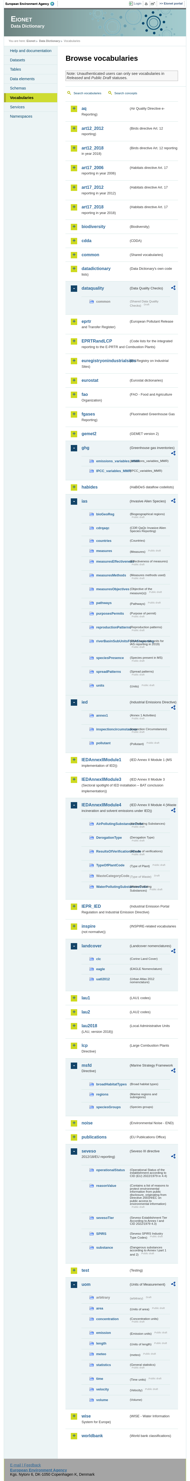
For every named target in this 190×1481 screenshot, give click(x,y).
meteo (101, 1354)
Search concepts (125, 93)
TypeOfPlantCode (110, 865)
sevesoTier (105, 1218)
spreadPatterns (108, 672)
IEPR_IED (91, 906)
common (90, 254)
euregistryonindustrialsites (105, 360)
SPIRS (101, 1234)
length (101, 1343)
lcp (84, 1045)
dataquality (92, 288)
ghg (85, 448)
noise (87, 1123)
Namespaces (21, 116)
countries (103, 541)
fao (84, 394)
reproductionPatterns (112, 627)
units (100, 685)
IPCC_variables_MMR (112, 471)
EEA (32, 3)
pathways (103, 603)
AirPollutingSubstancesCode (112, 824)
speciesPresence (110, 658)
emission (103, 1333)
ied (84, 702)
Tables (15, 69)
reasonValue (106, 1186)
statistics (103, 1365)
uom (85, 1284)
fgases (88, 414)
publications (93, 1137)
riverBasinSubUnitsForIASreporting (112, 641)
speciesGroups (108, 1107)
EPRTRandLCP (96, 341)
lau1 (85, 998)
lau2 (85, 1012)
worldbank (92, 1435)
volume (102, 1400)
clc (98, 959)
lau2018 (89, 1026)
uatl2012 (103, 979)
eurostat (89, 380)
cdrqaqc (102, 528)
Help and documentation (30, 51)
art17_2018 (92, 207)
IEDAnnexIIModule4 (101, 805)
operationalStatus (110, 1170)
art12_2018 (92, 148)
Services (17, 107)
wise (86, 1416)
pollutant (103, 743)
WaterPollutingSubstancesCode (112, 887)
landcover (91, 946)
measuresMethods (111, 575)
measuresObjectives (112, 589)
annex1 (102, 715)
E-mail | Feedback (25, 1465)
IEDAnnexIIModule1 (101, 759)
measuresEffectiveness (112, 561)
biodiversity (93, 226)
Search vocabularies (87, 93)
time (99, 1379)
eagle (100, 969)
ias (84, 501)
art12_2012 (92, 128)
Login (137, 3)
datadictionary (95, 268)
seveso (88, 1151)
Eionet (31, 40)
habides (89, 487)
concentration (107, 1319)
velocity (102, 1389)
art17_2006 (92, 167)
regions (102, 1094)
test (85, 1270)
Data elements (22, 79)
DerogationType (109, 838)
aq (83, 108)
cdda (86, 240)
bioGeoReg (105, 514)
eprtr (86, 321)
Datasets (17, 60)
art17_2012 (92, 187)
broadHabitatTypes (111, 1084)
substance (104, 1247)
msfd (86, 1065)
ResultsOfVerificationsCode (112, 851)
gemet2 (88, 433)
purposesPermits (110, 613)
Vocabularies (22, 98)
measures (104, 551)
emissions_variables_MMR (112, 461)
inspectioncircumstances (112, 729)
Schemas (18, 88)
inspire (88, 926)
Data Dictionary (49, 40)
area (99, 1308)
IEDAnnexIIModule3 (101, 779)
